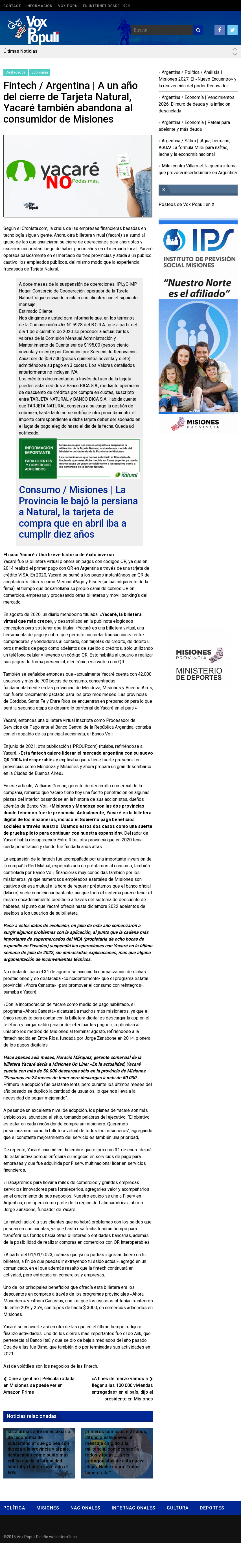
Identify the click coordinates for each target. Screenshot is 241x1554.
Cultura (178, 1519)
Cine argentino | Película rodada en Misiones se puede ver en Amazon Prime (39, 1396)
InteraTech (67, 1548)
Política (14, 1519)
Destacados (16, 72)
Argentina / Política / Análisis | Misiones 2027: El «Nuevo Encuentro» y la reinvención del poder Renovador (197, 79)
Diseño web (46, 1548)
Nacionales (85, 1519)
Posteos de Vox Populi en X (186, 204)
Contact (12, 6)
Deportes (212, 1519)
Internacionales (133, 1519)
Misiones (47, 1519)
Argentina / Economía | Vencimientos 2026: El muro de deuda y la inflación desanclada (197, 104)
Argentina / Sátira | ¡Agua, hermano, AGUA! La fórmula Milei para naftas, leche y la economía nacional (194, 147)
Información (39, 6)
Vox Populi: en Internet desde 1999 (94, 6)
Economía (40, 72)
